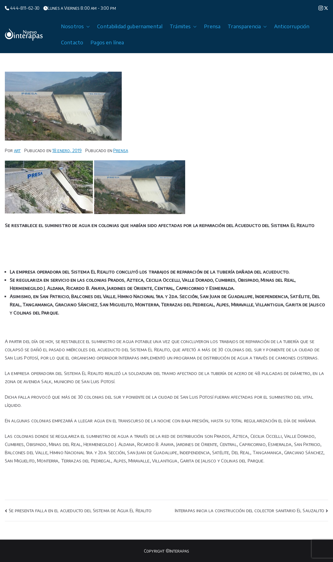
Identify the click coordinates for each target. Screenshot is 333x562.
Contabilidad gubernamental (129, 26)
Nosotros (75, 26)
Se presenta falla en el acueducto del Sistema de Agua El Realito (80, 510)
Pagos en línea (107, 42)
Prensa (212, 26)
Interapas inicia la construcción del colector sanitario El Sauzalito (249, 510)
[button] (87, 26)
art (17, 150)
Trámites (183, 26)
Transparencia (247, 26)
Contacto (72, 42)
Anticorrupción (291, 26)
